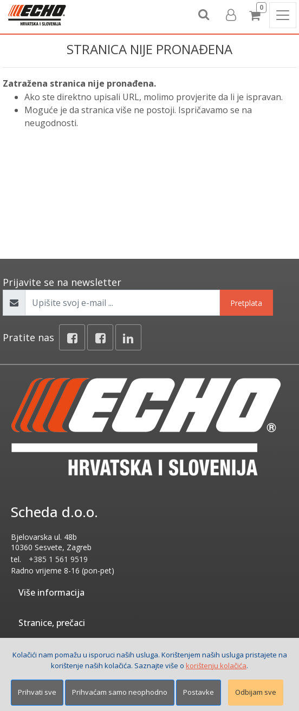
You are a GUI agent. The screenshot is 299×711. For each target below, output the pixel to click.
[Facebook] (72, 337)
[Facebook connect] (100, 337)
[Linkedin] (128, 337)
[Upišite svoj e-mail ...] (122, 303)
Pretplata (246, 303)
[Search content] (204, 15)
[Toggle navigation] (282, 15)
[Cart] (256, 15)
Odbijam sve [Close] (255, 692)
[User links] (230, 15)
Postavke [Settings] (198, 692)
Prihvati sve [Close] (37, 692)
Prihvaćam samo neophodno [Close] (119, 692)
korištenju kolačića (216, 665)
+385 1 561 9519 (58, 559)
